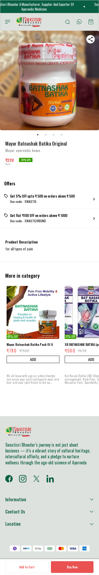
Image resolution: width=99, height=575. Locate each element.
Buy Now (72, 567)
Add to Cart (27, 567)
